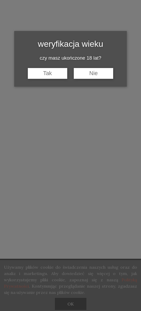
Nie (93, 73)
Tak (47, 73)
